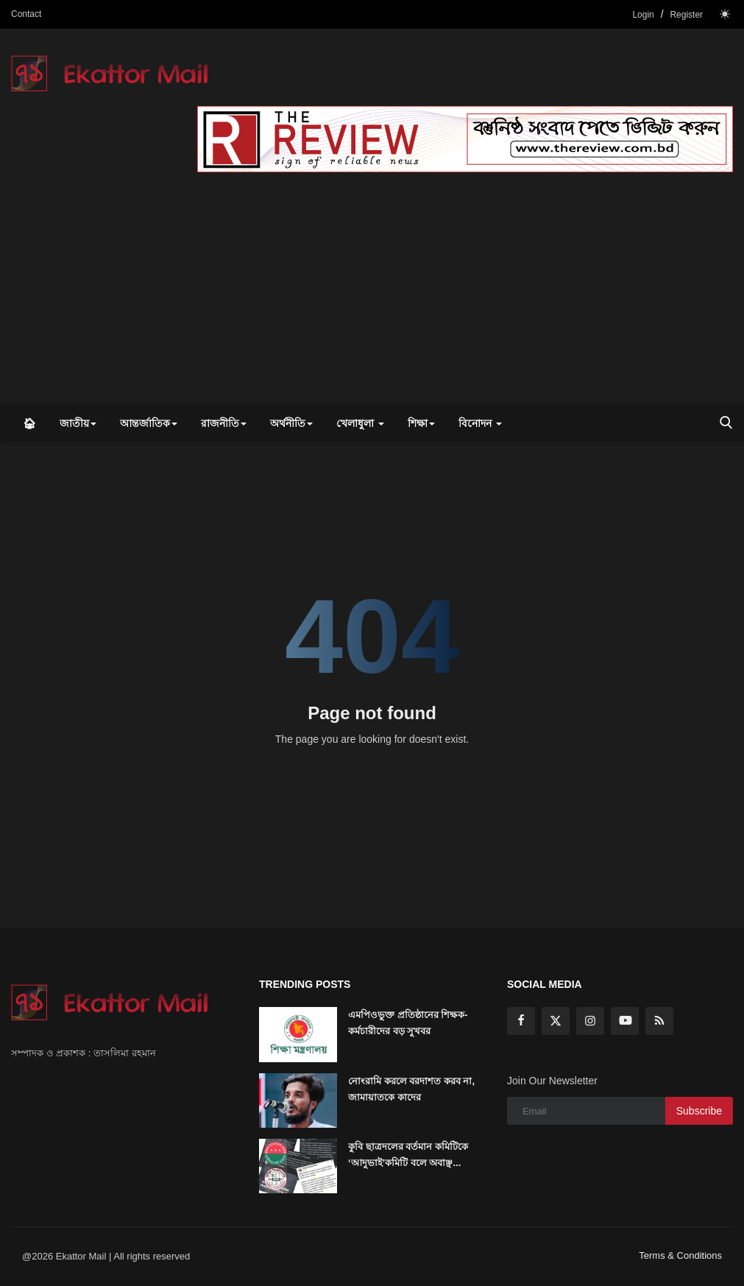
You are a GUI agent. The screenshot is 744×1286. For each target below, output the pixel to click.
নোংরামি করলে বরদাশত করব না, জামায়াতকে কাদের (411, 1089)
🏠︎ (29, 423)
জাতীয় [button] (78, 423)
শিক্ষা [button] (421, 423)
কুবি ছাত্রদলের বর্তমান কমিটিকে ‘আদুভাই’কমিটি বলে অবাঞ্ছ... (408, 1154)
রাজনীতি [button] (224, 423)
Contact (26, 14)
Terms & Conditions (680, 1255)
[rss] (659, 1021)
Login (642, 15)
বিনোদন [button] (480, 423)
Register (686, 15)
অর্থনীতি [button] (291, 423)
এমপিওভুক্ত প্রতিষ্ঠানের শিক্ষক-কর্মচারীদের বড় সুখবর (408, 1022)
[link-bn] (465, 139)
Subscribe (699, 1111)
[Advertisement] (372, 294)
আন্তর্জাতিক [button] (148, 423)
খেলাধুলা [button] (360, 423)
